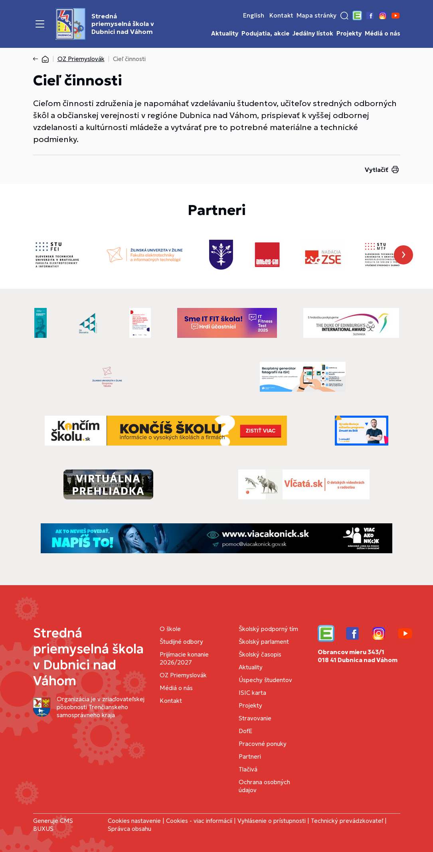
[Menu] (40, 24)
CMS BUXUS (53, 824)
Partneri (250, 756)
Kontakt (281, 15)
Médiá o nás (382, 33)
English (253, 15)
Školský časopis (260, 654)
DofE (245, 731)
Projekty (349, 33)
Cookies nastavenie (134, 820)
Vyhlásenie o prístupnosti (271, 820)
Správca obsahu (129, 828)
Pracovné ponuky (263, 743)
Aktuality (224, 33)
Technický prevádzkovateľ (347, 820)
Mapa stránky (316, 15)
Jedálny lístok (313, 33)
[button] (344, 15)
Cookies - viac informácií (199, 820)
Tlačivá (248, 769)
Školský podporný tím (268, 629)
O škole (170, 629)
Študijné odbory (181, 641)
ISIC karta (252, 692)
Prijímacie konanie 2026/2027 (184, 658)
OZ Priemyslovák (81, 59)
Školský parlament (264, 641)
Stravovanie (255, 718)
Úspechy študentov (265, 680)
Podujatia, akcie (265, 33)
